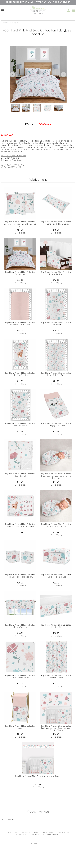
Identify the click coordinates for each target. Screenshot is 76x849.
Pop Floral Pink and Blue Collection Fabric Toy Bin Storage (56, 576)
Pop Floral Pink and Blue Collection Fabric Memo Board (20, 676)
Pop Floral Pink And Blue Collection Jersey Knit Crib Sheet (56, 374)
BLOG (36, 832)
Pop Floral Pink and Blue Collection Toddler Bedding (56, 273)
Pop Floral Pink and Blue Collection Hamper (20, 727)
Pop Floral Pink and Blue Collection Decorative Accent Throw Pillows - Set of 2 (20, 224)
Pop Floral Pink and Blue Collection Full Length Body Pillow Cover (56, 223)
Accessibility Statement (51, 834)
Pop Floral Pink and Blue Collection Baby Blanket (20, 475)
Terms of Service (63, 832)
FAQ (16, 832)
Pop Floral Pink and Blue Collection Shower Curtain (56, 676)
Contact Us (26, 832)
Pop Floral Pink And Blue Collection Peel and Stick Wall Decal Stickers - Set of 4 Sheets (56, 728)
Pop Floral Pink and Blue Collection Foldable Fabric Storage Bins (20, 576)
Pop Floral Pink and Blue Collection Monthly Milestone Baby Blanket (20, 525)
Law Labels (35, 834)
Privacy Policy (47, 832)
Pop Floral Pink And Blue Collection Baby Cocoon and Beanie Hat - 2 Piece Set (56, 476)
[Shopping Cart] (73, 10)
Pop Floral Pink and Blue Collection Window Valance (20, 626)
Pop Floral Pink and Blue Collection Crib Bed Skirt (56, 626)
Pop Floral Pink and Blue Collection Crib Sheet (56, 323)
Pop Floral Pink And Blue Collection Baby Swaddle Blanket (56, 525)
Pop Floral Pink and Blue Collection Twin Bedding (20, 273)
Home (9, 832)
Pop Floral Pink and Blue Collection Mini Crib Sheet (20, 424)
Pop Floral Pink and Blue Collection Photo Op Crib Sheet (20, 374)
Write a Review (7, 819)
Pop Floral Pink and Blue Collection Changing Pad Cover (56, 424)
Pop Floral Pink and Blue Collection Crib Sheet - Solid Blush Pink (20, 323)
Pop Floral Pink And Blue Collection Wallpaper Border (38, 776)
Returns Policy (21, 834)
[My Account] (68, 10)
